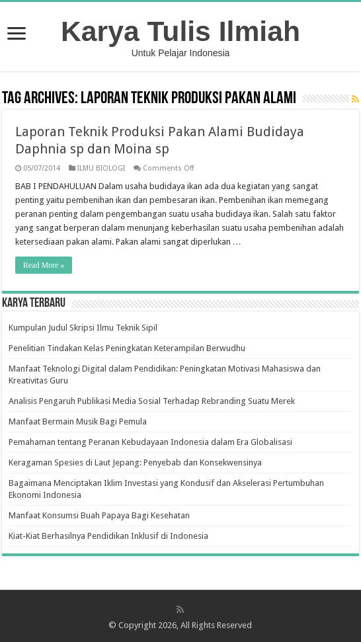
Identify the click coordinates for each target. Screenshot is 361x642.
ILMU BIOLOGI (101, 168)
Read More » (44, 265)
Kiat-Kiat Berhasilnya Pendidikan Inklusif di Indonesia (108, 536)
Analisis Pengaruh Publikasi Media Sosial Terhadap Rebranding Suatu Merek (152, 401)
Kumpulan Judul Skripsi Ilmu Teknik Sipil (83, 328)
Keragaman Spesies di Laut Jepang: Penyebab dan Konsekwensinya (135, 462)
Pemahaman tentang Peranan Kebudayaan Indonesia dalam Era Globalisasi (150, 442)
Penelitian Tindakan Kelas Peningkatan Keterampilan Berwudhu (127, 348)
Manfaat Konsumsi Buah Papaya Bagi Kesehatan (99, 515)
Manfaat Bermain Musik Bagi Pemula (78, 421)
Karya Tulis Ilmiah (180, 31)
